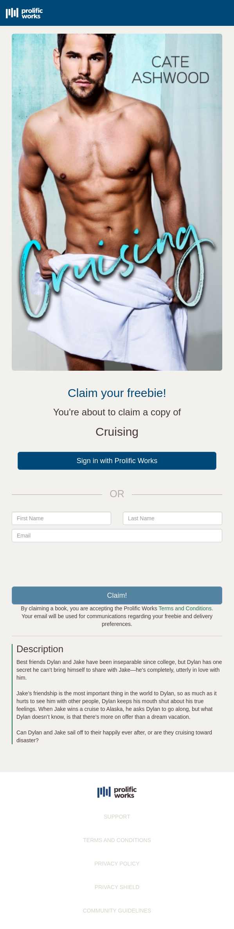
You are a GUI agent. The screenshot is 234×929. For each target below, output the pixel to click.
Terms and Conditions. (185, 608)
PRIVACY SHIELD (117, 887)
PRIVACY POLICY (116, 863)
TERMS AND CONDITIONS (117, 840)
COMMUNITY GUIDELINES (117, 910)
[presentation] (117, 561)
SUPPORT (117, 817)
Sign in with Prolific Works (117, 461)
